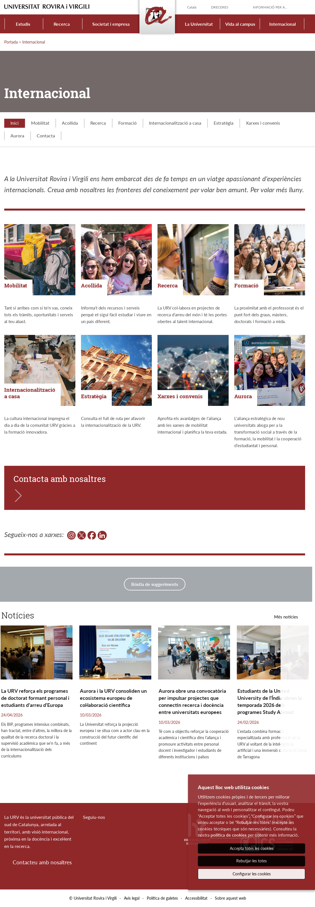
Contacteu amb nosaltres (42, 862)
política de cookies (229, 834)
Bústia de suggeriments (154, 584)
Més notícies (286, 616)
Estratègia (223, 122)
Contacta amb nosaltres (60, 478)
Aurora (17, 135)
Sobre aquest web (230, 898)
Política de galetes (162, 898)
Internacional (282, 24)
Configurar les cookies (252, 873)
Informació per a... (270, 7)
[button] (296, 704)
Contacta (46, 135)
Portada (11, 42)
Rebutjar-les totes (251, 860)
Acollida (70, 122)
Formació (127, 122)
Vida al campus (240, 24)
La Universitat (199, 24)
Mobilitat (40, 122)
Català (191, 7)
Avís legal (131, 898)
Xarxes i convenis (263, 122)
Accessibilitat (196, 898)
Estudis (23, 24)
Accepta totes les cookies (252, 848)
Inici (14, 122)
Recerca (62, 24)
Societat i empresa (111, 24)
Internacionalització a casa (175, 122)
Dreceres (219, 7)
